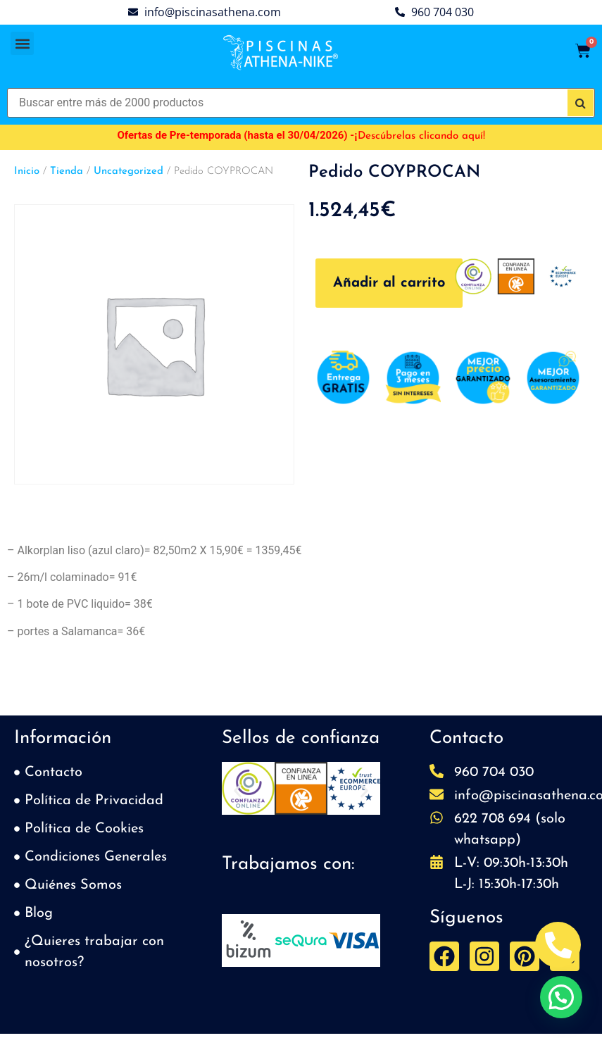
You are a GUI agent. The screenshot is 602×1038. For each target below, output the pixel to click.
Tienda (66, 171)
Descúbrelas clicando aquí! (421, 136)
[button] (22, 43)
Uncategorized (128, 171)
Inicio (26, 171)
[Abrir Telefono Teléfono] (558, 945)
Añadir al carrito (389, 283)
